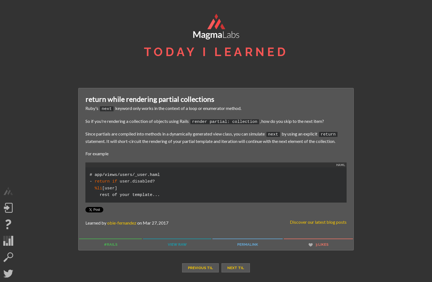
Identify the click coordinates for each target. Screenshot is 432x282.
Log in (8, 208)
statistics (8, 241)
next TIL (235, 266)
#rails (110, 243)
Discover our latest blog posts (318, 220)
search (8, 257)
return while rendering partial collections (149, 99)
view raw (177, 243)
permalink (247, 243)
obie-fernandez (121, 221)
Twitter (8, 274)
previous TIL (200, 266)
